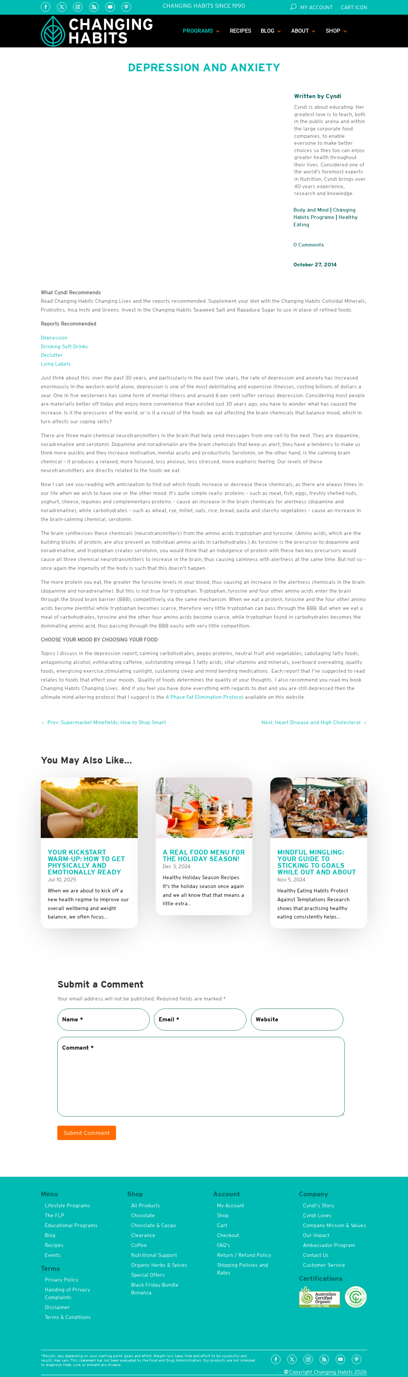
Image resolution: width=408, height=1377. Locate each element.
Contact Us (316, 1255)
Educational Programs (71, 1225)
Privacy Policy (61, 1280)
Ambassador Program (329, 1245)
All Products (145, 1205)
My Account (316, 7)
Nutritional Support (154, 1255)
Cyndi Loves (317, 1215)
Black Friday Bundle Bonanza (154, 1288)
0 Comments (308, 245)
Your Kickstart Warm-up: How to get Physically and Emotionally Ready (86, 862)
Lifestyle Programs (67, 1205)
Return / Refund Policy (244, 1255)
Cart (222, 1225)
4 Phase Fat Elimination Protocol (204, 697)
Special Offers (148, 1275)
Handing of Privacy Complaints (67, 1293)
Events (53, 1255)
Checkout (228, 1235)
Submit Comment (87, 1132)
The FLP (54, 1215)
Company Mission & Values (334, 1225)
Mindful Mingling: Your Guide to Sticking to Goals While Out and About (316, 862)
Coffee (139, 1245)
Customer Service (324, 1265)
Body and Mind (311, 210)
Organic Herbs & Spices (159, 1265)
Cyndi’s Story (318, 1205)
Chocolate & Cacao (153, 1225)
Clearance (143, 1235)
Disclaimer (57, 1307)
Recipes (240, 31)
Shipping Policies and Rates (242, 1269)
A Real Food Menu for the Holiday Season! (204, 855)
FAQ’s (223, 1245)
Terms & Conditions (68, 1317)
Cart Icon (354, 7)
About (300, 31)
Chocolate (143, 1215)
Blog (267, 31)
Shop (333, 31)
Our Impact (316, 1235)
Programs (198, 31)
